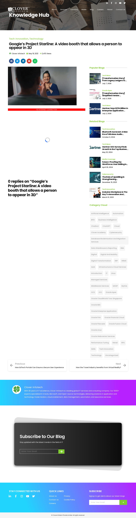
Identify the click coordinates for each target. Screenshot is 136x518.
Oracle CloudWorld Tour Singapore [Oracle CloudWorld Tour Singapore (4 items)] (106, 298)
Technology (36, 38)
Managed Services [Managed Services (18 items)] (99, 279)
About (54, 9)
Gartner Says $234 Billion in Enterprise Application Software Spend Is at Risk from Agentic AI (115, 109)
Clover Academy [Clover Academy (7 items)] (98, 232)
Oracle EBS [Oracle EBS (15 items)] (95, 305)
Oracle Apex (107, 90)
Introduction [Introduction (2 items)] (96, 273)
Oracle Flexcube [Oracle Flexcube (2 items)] (98, 324)
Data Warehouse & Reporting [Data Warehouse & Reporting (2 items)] (104, 248)
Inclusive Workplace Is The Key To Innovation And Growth (114, 193)
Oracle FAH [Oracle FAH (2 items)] (96, 317)
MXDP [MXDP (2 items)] (115, 286)
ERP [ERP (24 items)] (116, 261)
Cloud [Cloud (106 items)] (116, 226)
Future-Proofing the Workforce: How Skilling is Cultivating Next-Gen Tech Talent (115, 163)
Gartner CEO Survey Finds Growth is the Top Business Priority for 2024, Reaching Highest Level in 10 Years (115, 148)
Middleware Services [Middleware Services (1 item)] (100, 286)
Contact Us (120, 9)
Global (109, 9)
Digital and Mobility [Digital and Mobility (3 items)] (109, 254)
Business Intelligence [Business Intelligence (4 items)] (107, 220)
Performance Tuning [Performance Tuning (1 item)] (100, 342)
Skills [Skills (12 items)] (93, 349)
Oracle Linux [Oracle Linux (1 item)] (96, 330)
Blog (91, 9)
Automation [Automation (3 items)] (118, 213)
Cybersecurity (107, 174)
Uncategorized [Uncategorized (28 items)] (111, 355)
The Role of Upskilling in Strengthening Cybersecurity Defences (113, 178)
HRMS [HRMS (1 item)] (124, 261)
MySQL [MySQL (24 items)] (124, 286)
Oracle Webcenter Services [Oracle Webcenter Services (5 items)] (103, 336)
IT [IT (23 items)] (106, 273)
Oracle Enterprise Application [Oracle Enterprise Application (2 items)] (104, 311)
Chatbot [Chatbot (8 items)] (95, 226)
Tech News (106, 75)
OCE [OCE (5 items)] (93, 292)
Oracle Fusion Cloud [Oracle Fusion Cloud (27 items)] (117, 324)
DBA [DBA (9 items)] (122, 248)
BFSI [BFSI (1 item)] (93, 220)
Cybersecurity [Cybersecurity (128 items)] (116, 232)
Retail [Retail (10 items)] (115, 342)
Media (84, 9)
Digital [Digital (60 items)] (94, 254)
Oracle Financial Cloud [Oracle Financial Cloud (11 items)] (114, 317)
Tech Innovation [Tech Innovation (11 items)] (106, 349)
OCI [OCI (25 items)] (100, 292)
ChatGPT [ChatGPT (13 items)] (106, 226)
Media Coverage (108, 159)
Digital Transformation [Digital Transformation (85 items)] (101, 261)
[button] (11, 61)
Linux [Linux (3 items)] (113, 273)
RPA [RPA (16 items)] (123, 342)
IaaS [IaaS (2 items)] (93, 267)
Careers (100, 9)
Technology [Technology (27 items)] (96, 355)
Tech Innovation (18, 38)
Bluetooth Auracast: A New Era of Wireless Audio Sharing (115, 133)
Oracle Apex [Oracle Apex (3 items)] (111, 292)
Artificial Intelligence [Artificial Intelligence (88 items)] (100, 213)
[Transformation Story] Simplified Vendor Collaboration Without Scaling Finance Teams (113, 94)
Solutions (74, 9)
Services (63, 9)
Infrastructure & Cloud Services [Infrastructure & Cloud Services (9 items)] (112, 267)
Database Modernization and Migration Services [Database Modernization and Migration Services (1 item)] (108, 240)
